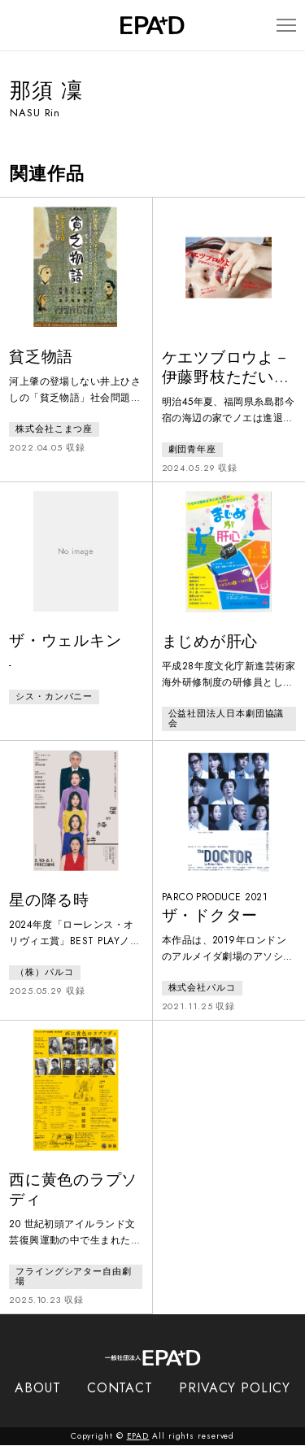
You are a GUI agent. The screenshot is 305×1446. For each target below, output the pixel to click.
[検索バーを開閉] (17, 25)
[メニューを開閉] (285, 26)
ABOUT (38, 1388)
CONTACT (120, 1388)
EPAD (138, 1437)
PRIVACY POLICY (234, 1388)
